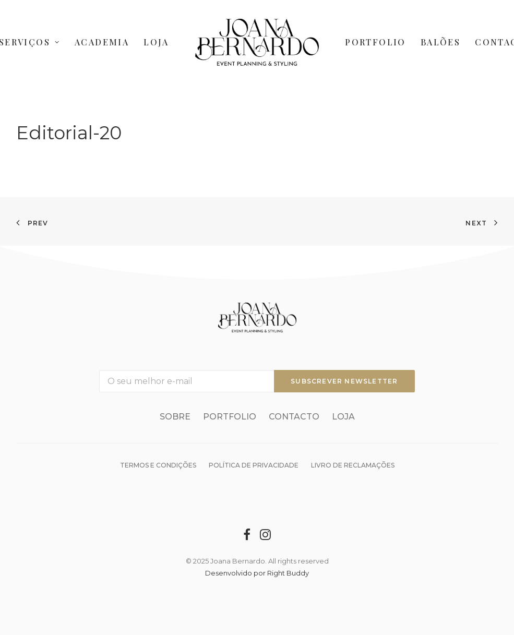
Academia (102, 42)
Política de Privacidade (253, 465)
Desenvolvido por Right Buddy (257, 573)
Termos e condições (158, 465)
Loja (156, 42)
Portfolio (375, 42)
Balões (440, 42)
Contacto (294, 417)
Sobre (175, 417)
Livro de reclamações (353, 465)
